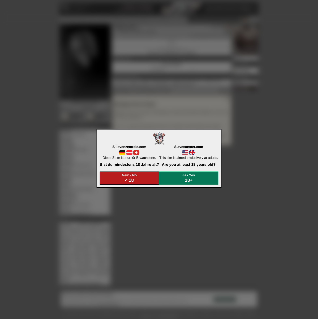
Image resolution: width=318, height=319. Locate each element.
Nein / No (129, 178)
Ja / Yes (189, 178)
